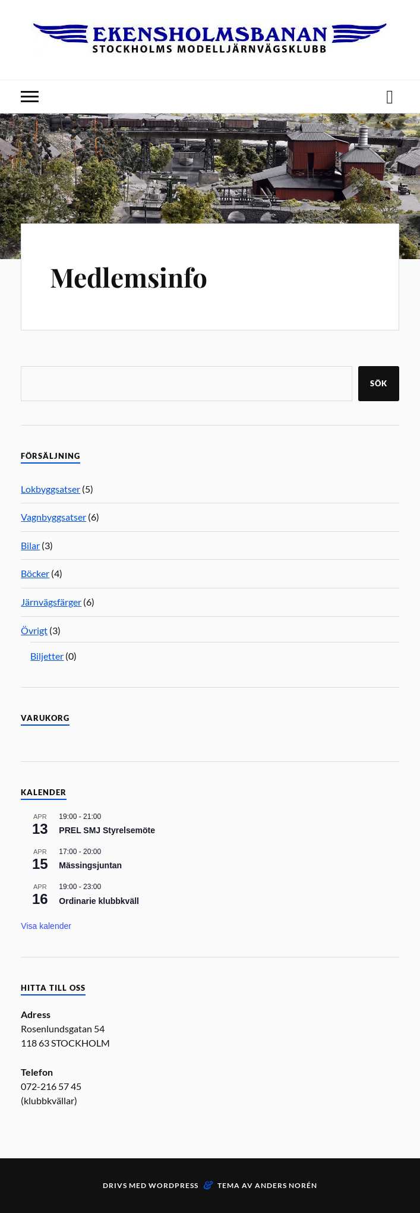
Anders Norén (286, 1185)
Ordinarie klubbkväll (99, 901)
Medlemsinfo (128, 276)
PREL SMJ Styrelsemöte (107, 830)
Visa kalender (46, 926)
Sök (378, 383)
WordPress (173, 1185)
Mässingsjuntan (90, 865)
